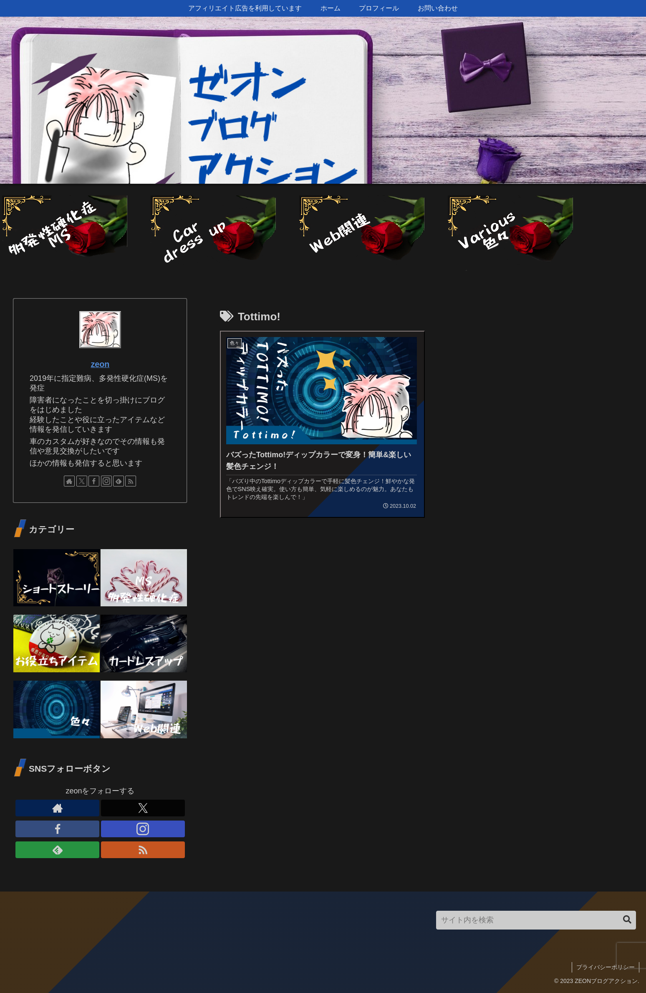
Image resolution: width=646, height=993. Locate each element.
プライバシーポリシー (605, 967)
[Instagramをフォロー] (106, 481)
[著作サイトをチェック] (69, 481)
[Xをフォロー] (81, 481)
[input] (536, 920)
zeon (100, 364)
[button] (627, 920)
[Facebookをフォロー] (93, 481)
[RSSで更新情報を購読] (130, 481)
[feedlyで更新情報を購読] (118, 481)
